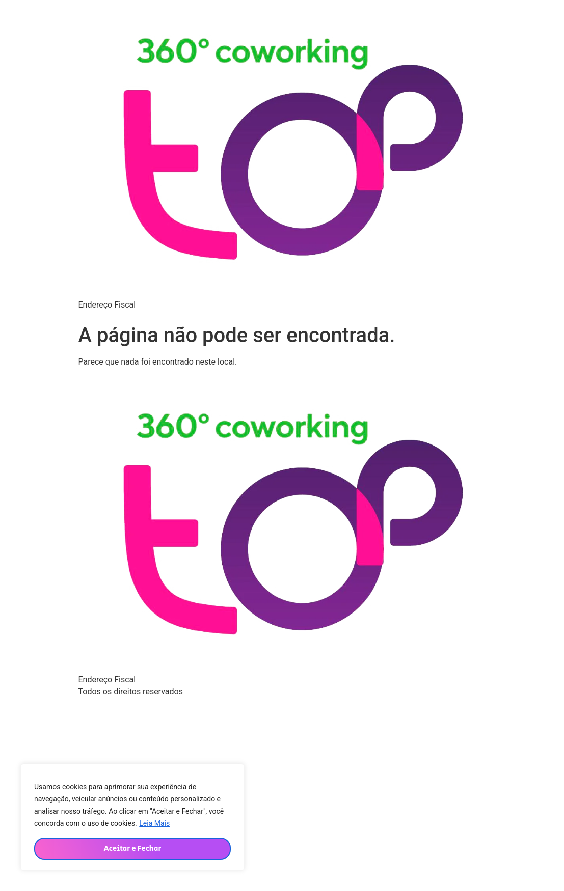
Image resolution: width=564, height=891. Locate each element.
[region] (132, 817)
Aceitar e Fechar (132, 848)
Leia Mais (154, 823)
